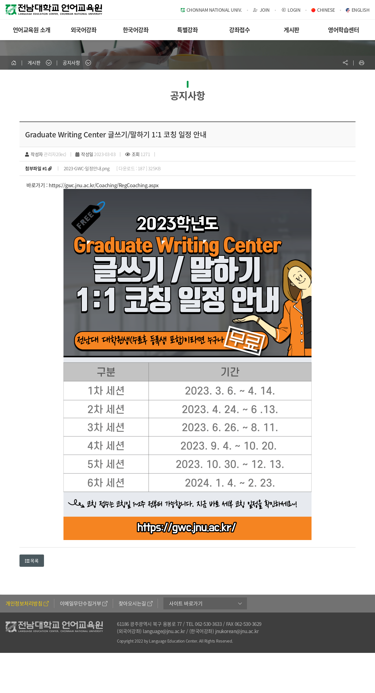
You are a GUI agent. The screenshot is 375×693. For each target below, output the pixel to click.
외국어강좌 (84, 29)
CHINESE (326, 9)
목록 (31, 560)
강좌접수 (239, 29)
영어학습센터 (343, 29)
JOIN (261, 9)
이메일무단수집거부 (83, 603)
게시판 (291, 29)
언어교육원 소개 (31, 29)
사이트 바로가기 (185, 603)
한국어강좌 (136, 29)
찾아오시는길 (136, 603)
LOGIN (291, 9)
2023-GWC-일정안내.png (87, 168)
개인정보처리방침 (27, 603)
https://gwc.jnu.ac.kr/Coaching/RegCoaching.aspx (104, 185)
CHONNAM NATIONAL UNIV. (214, 9)
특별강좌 (187, 29)
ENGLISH (361, 9)
